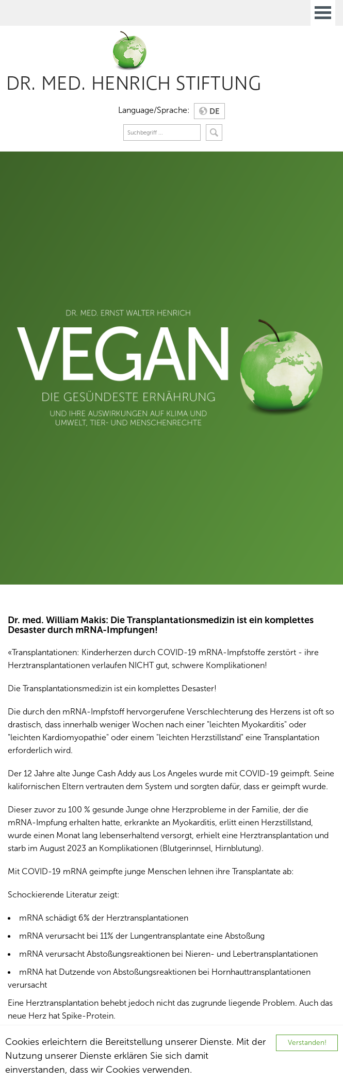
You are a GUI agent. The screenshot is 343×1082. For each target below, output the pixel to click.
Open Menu (323, 13)
